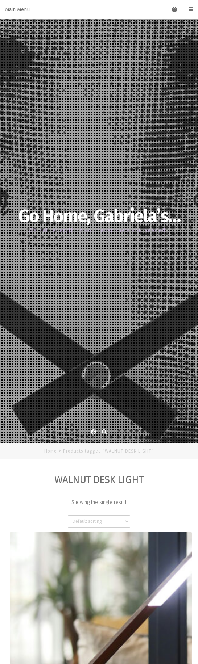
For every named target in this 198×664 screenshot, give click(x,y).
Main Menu (99, 10)
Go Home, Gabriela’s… (99, 216)
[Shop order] (99, 521)
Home (50, 451)
